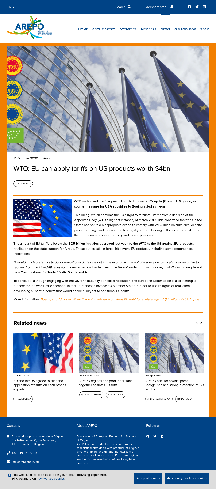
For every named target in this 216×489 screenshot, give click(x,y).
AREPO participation (159, 399)
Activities (128, 29)
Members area (155, 7)
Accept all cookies (148, 478)
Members (149, 29)
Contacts (13, 426)
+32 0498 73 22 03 (24, 453)
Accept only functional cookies (187, 478)
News (165, 29)
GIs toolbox (185, 29)
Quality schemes (91, 394)
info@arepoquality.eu (25, 462)
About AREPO (103, 29)
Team (204, 29)
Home (83, 29)
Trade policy (23, 183)
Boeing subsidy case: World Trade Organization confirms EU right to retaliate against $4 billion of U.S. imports (120, 299)
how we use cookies (51, 479)
